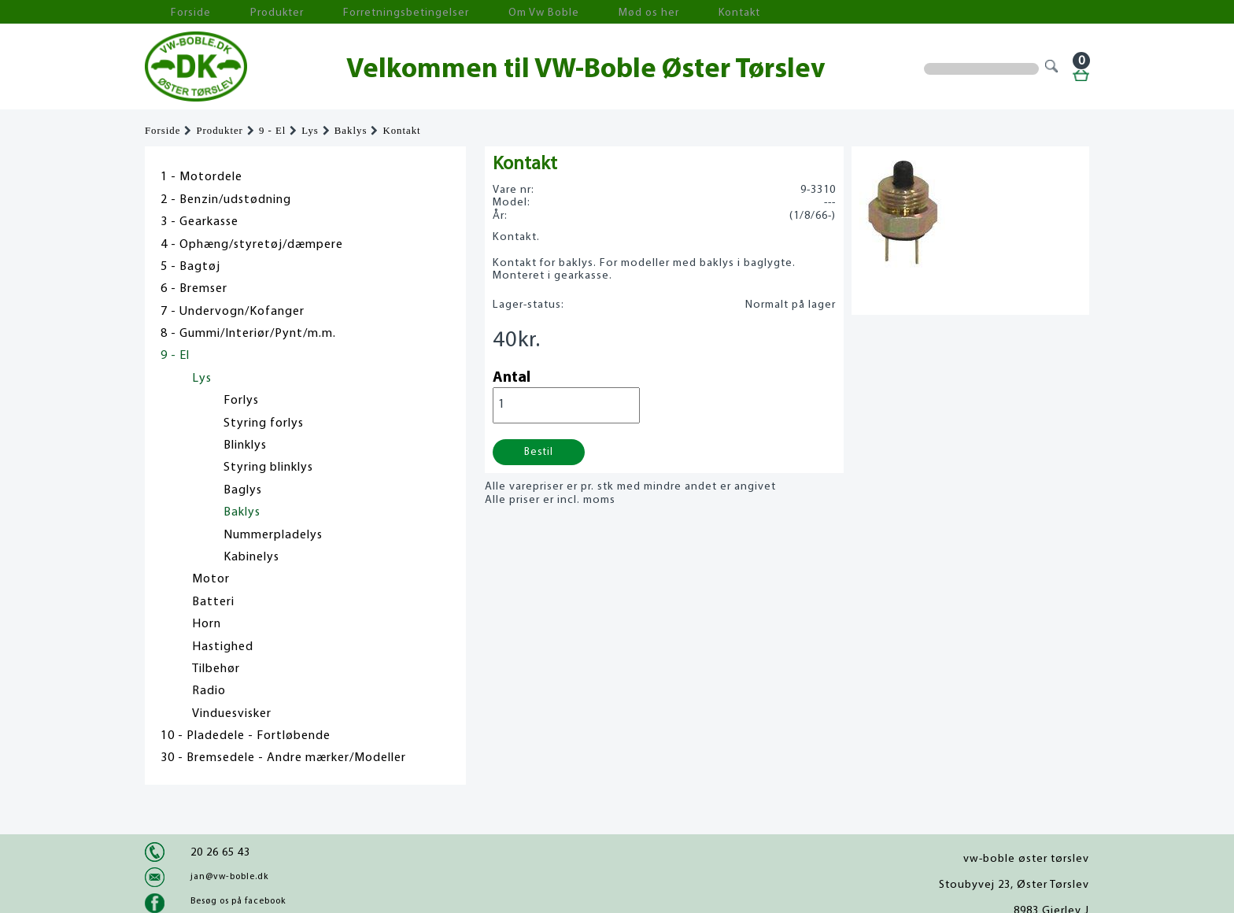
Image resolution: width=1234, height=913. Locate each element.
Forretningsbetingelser (352, 12)
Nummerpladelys (273, 535)
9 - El (272, 130)
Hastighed (222, 647)
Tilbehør (216, 669)
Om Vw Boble (468, 12)
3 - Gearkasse (199, 222)
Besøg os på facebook (238, 901)
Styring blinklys (268, 467)
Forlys (241, 400)
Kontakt (628, 12)
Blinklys (245, 445)
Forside (176, 12)
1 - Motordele (201, 177)
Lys (310, 130)
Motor (211, 579)
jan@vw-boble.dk (229, 877)
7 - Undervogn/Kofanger (233, 311)
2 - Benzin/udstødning (226, 200)
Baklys (351, 130)
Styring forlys (264, 423)
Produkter (245, 12)
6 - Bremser (194, 289)
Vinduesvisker (232, 714)
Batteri (213, 602)
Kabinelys (251, 557)
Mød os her (554, 12)
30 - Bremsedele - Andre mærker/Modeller (283, 758)
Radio (209, 691)
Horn (206, 624)
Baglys (243, 490)
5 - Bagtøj (190, 267)
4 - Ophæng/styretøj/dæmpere (252, 244)
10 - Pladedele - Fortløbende (246, 736)
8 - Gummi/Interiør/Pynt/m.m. (248, 333)
